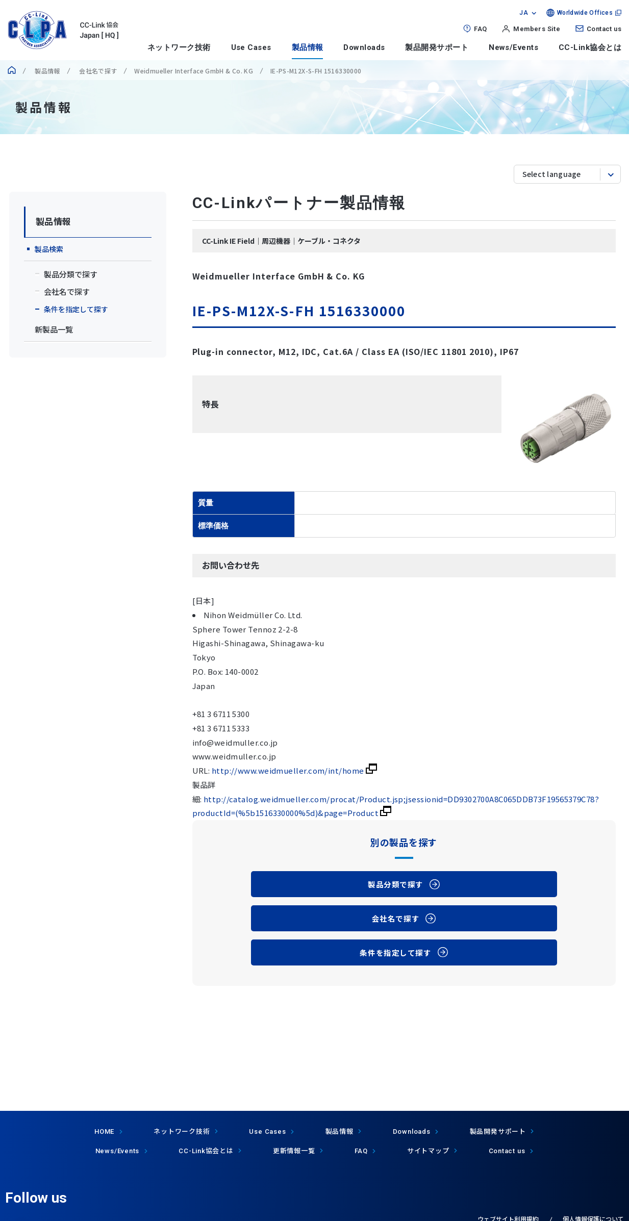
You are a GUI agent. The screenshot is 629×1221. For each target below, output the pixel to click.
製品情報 (307, 47)
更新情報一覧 (294, 1150)
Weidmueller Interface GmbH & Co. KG (193, 70)
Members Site (536, 29)
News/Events (513, 47)
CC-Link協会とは (590, 47)
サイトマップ (428, 1150)
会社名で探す (97, 70)
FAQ (480, 29)
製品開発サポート (436, 47)
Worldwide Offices (585, 12)
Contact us (604, 29)
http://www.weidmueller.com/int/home (294, 770)
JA (523, 13)
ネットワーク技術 (179, 47)
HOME (104, 1131)
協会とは (206, 1150)
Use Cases (251, 47)
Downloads (364, 47)
